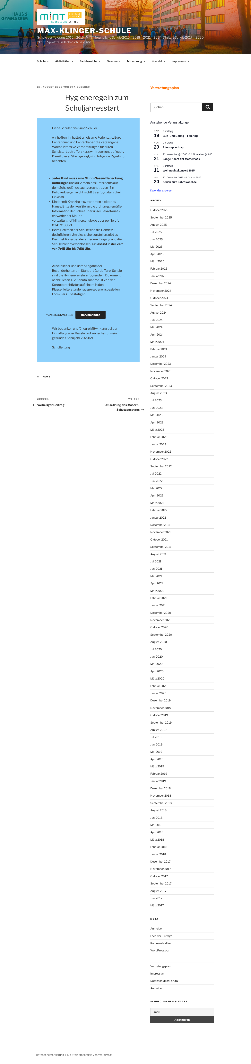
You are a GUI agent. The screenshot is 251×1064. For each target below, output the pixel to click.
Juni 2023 (156, 407)
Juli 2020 (156, 649)
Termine (114, 61)
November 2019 (160, 707)
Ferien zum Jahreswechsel (180, 182)
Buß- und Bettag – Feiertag (180, 135)
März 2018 (157, 839)
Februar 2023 (158, 437)
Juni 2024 (156, 319)
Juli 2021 (155, 561)
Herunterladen (90, 314)
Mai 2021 (156, 576)
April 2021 (156, 583)
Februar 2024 (158, 349)
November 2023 (160, 371)
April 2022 (156, 495)
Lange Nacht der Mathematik (181, 159)
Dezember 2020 (160, 612)
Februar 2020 (159, 686)
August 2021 (158, 554)
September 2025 (161, 217)
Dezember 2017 (160, 861)
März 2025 (157, 261)
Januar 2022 (158, 517)
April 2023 (156, 422)
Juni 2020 (156, 656)
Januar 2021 (158, 605)
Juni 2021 (156, 568)
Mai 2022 (156, 488)
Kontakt (159, 61)
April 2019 (156, 759)
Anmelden (156, 928)
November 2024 (160, 290)
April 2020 (157, 671)
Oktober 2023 (159, 378)
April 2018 (156, 832)
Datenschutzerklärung (164, 980)
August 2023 (158, 393)
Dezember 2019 (160, 700)
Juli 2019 (155, 737)
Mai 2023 (156, 415)
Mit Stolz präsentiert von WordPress (89, 1054)
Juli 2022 (155, 473)
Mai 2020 (156, 663)
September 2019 (161, 722)
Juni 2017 (156, 898)
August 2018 (158, 810)
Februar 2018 (158, 846)
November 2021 (160, 532)
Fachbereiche (90, 61)
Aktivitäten (64, 61)
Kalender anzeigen (161, 190)
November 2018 (160, 795)
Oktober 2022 (159, 459)
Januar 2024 (158, 356)
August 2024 (158, 312)
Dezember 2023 (160, 363)
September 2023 (161, 385)
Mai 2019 (156, 751)
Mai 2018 (156, 825)
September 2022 (161, 466)
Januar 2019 (158, 781)
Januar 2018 (158, 854)
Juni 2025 (156, 239)
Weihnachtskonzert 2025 (179, 170)
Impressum (181, 61)
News (47, 376)
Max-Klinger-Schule (84, 30)
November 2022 (160, 451)
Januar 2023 (158, 444)
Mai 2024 (156, 327)
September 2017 (160, 883)
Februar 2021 (158, 598)
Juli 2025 (156, 232)
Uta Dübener (80, 87)
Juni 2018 (156, 817)
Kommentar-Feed (161, 943)
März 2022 (157, 502)
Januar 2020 (158, 693)
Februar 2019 (158, 773)
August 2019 (158, 729)
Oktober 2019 (159, 715)
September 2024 (161, 305)
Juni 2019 (156, 744)
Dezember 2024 (160, 283)
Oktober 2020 (159, 627)
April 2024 (156, 334)
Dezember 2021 (160, 524)
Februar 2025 (158, 268)
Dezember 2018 (160, 788)
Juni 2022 (156, 481)
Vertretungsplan (160, 966)
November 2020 (160, 620)
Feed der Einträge (161, 936)
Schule (43, 61)
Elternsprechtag (173, 147)
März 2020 (157, 678)
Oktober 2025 (159, 210)
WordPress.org (159, 950)
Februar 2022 (158, 510)
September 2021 (160, 546)
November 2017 (160, 868)
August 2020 (158, 641)
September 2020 (161, 634)
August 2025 (158, 224)
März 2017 (157, 905)
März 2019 (157, 766)
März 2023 (157, 429)
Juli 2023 (156, 400)
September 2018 (161, 803)
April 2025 (156, 254)
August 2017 (158, 891)
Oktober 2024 (159, 298)
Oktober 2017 (159, 876)
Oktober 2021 (159, 539)
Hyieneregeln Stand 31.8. (59, 314)
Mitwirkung (136, 61)
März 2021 (157, 590)
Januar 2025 (158, 276)
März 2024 (157, 341)
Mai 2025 (156, 246)
